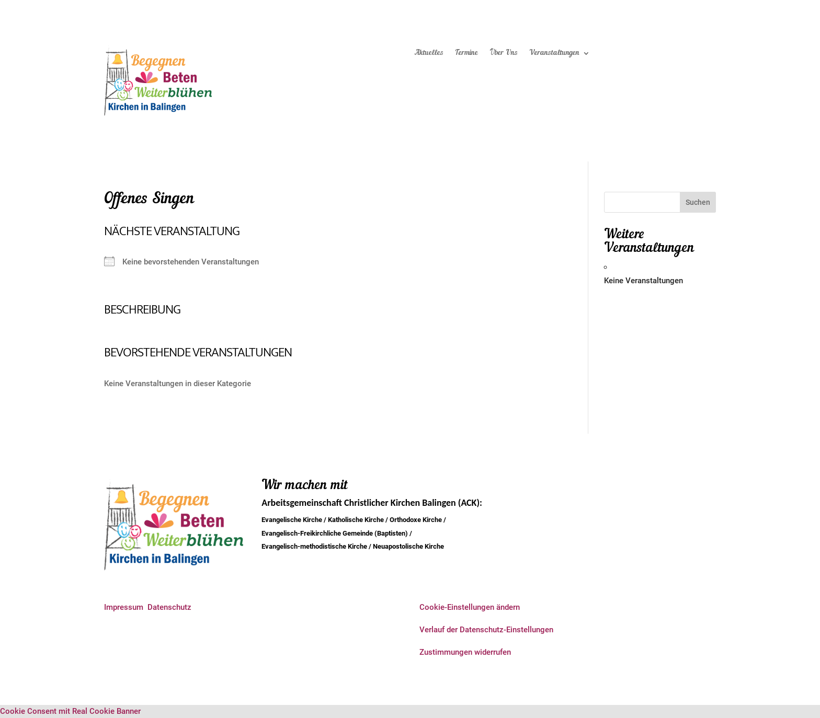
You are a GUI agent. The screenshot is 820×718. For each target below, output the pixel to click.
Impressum (123, 607)
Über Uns (503, 53)
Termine (466, 53)
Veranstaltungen (554, 53)
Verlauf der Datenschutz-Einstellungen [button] (486, 629)
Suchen (698, 202)
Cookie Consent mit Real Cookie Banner (70, 711)
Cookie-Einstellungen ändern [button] (469, 607)
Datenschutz (169, 607)
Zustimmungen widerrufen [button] (465, 652)
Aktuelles (429, 53)
